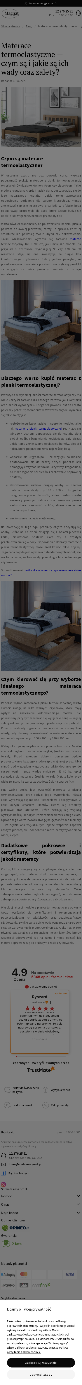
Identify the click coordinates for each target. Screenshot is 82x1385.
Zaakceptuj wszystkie (41, 1363)
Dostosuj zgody (41, 1374)
